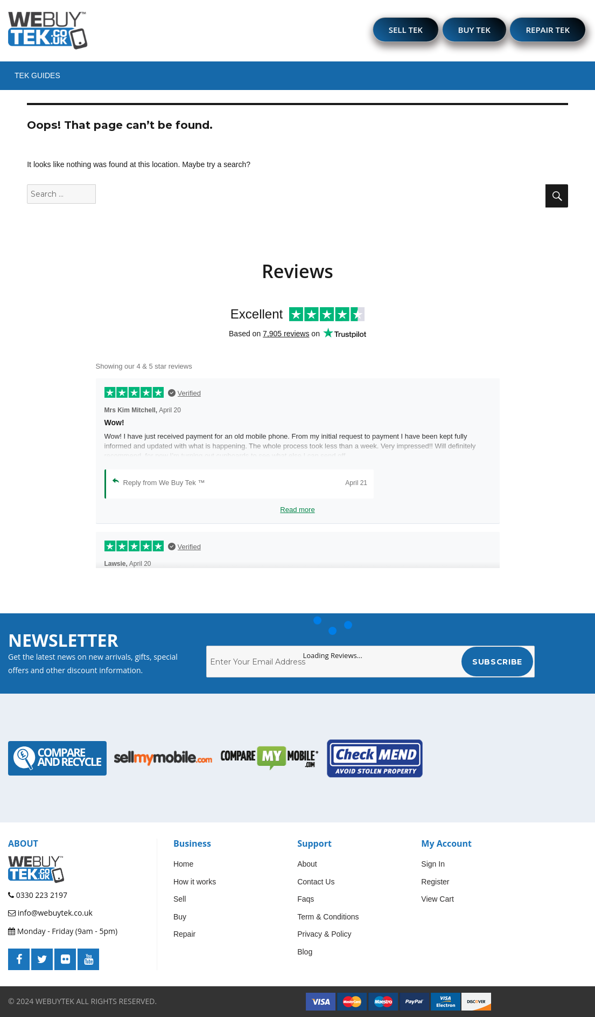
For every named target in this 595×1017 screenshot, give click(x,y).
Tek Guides (37, 75)
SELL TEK (406, 29)
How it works (194, 881)
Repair (184, 934)
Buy (179, 916)
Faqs (305, 899)
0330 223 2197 (37, 895)
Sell (179, 899)
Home (183, 864)
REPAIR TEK (548, 29)
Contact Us (315, 881)
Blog (304, 951)
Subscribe (497, 662)
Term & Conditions (328, 916)
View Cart (437, 899)
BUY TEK (474, 29)
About (307, 864)
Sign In (433, 864)
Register (435, 881)
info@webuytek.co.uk (50, 913)
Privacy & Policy (324, 934)
